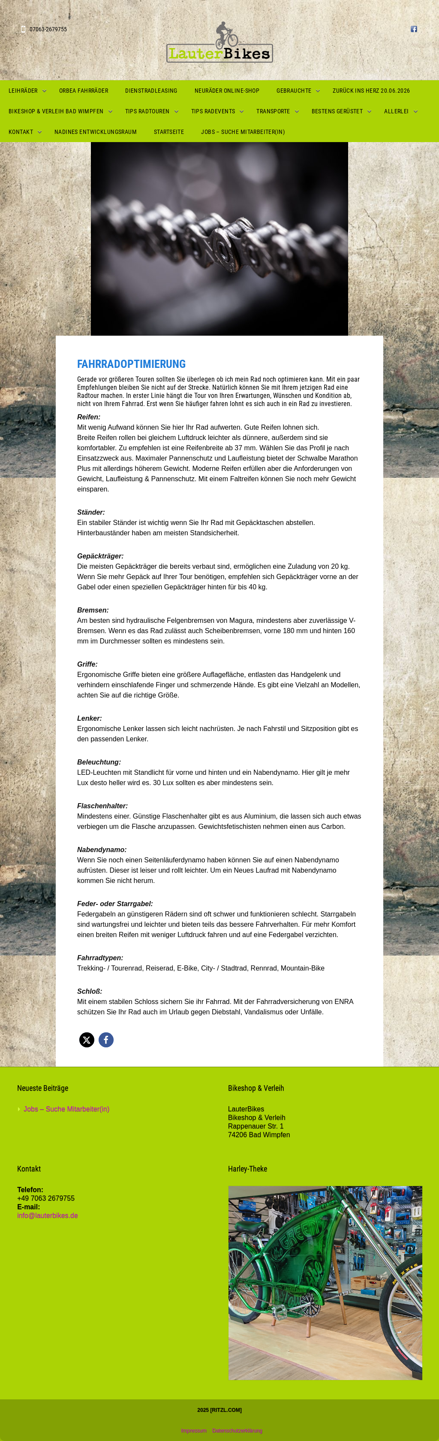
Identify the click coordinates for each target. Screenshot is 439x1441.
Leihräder (23, 90)
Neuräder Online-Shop (227, 90)
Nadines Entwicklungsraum (95, 131)
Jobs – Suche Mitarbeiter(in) (243, 131)
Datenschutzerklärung (237, 1431)
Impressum (193, 1431)
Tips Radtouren (147, 111)
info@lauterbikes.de (47, 1215)
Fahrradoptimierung (131, 364)
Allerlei (396, 111)
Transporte (273, 111)
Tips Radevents (213, 111)
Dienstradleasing (151, 90)
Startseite (169, 131)
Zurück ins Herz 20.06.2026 (371, 90)
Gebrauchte (294, 90)
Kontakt (21, 131)
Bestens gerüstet (337, 111)
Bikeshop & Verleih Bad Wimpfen (56, 111)
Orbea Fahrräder (83, 90)
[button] (86, 1039)
